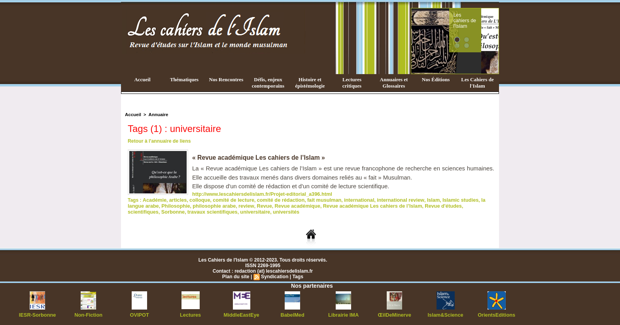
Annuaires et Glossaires (394, 82)
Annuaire (156, 114)
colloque (196, 199)
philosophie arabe (192, 205)
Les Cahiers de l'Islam (477, 82)
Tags (297, 275)
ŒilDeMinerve (394, 313)
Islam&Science (445, 313)
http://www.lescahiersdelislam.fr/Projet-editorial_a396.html (258, 194)
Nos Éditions (436, 79)
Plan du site (236, 275)
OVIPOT (139, 313)
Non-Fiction (88, 313)
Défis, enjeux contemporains (268, 82)
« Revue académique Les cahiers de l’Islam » (259, 157)
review (223, 205)
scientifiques (443, 205)
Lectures (190, 313)
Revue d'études (408, 205)
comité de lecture (228, 199)
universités (220, 210)
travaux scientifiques (151, 210)
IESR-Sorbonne (37, 313)
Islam (417, 199)
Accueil (142, 79)
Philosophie (156, 205)
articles (176, 199)
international (347, 199)
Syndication (274, 275)
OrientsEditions (496, 313)
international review (386, 199)
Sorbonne (472, 205)
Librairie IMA (343, 313)
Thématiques (184, 79)
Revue (240, 205)
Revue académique (271, 205)
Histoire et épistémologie (310, 82)
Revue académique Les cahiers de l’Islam (342, 205)
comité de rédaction (273, 199)
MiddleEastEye (241, 313)
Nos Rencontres (226, 79)
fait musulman (314, 199)
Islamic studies (443, 199)
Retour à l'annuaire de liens (158, 141)
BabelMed (292, 313)
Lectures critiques (351, 82)
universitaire (192, 210)
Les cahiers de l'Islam (479, 17)
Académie (153, 199)
